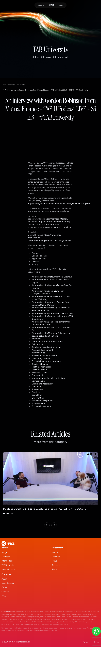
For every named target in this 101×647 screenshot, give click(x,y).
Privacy (86, 642)
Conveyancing (38, 375)
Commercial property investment (47, 341)
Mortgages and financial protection (48, 378)
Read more (8, 513)
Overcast (36, 261)
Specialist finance (40, 364)
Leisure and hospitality (42, 383)
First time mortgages (41, 366)
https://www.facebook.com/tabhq (54, 221)
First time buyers (39, 369)
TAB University (9, 85)
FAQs (54, 560)
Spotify (35, 264)
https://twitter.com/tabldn (48, 224)
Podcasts (21, 85)
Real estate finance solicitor (44, 355)
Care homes (37, 386)
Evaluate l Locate (39, 372)
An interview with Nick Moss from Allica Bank (53, 313)
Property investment (41, 406)
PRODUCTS (41, 5)
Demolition (37, 395)
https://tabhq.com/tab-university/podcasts (52, 240)
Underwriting (38, 398)
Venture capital (39, 381)
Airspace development (42, 350)
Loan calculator (8, 569)
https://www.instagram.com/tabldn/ (55, 227)
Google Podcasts (39, 255)
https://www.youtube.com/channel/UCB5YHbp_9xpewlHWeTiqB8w (59, 203)
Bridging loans (38, 403)
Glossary (56, 565)
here (55, 630)
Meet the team (8, 583)
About (4, 579)
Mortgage (6, 556)
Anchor (35, 253)
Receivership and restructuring (46, 347)
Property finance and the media (46, 361)
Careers (5, 587)
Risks (54, 569)
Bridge (4, 552)
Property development (42, 400)
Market (55, 552)
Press (4, 596)
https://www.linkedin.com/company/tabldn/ (48, 219)
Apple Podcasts (39, 258)
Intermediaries (8, 560)
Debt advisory (38, 344)
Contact (5, 591)
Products (56, 556)
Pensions (36, 392)
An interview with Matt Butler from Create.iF (52, 276)
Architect (36, 338)
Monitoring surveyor (41, 358)
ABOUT (61, 5)
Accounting (37, 389)
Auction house (38, 352)
